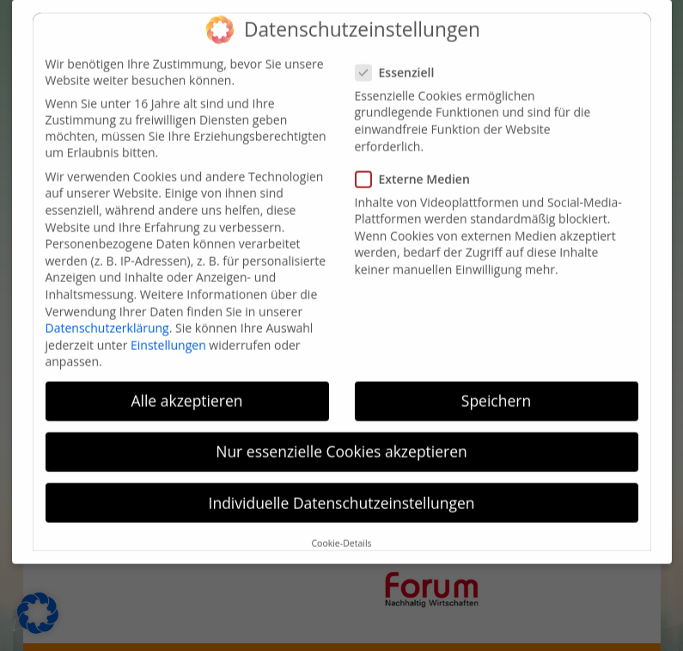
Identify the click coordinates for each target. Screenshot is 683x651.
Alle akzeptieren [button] (186, 389)
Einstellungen (168, 333)
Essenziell (402, 60)
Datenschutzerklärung (107, 317)
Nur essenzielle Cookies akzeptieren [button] (341, 440)
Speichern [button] (496, 389)
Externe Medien (420, 167)
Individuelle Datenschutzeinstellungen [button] (342, 491)
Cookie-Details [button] (341, 532)
